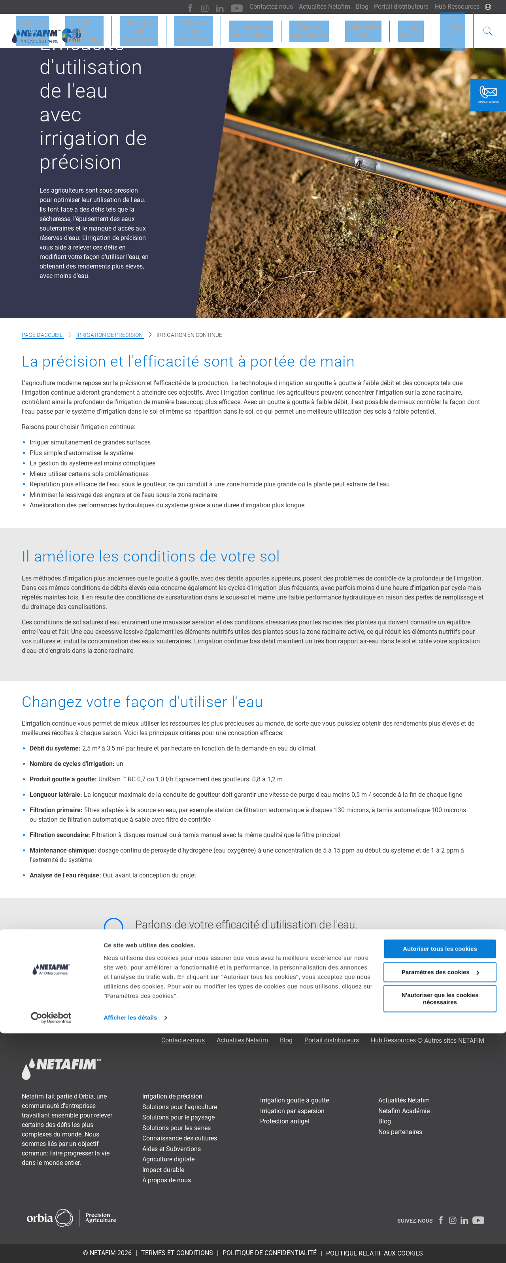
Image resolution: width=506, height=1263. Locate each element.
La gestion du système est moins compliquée (92, 463)
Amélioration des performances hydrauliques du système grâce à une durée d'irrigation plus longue (167, 505)
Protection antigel (284, 1121)
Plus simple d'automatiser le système (81, 453)
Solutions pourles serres (209, 28)
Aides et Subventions (171, 1149)
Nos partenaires (400, 1132)
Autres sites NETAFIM (454, 1040)
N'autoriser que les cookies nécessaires (440, 1228)
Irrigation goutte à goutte (294, 1100)
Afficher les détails (130, 1247)
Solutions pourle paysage (152, 28)
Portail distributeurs (398, 6)
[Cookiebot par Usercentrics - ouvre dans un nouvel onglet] (51, 1248)
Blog (356, 6)
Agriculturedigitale (369, 28)
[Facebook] (179, 7)
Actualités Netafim (316, 6)
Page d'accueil (43, 335)
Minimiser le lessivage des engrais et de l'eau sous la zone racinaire (123, 495)
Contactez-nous (261, 6)
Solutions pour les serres (176, 1128)
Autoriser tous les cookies (440, 1178)
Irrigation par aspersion (292, 1111)
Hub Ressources (455, 6)
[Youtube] (223, 7)
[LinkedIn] (207, 7)
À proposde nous (452, 28)
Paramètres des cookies (440, 1202)
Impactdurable (412, 28)
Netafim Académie (404, 1111)
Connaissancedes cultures (266, 28)
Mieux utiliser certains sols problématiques (89, 474)
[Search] (487, 29)
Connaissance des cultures (179, 1138)
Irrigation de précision (110, 335)
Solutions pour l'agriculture (179, 1107)
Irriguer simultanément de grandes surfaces (90, 442)
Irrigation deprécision (40, 28)
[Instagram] (193, 7)
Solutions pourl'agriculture (94, 28)
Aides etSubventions (320, 28)
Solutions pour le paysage (178, 1117)
